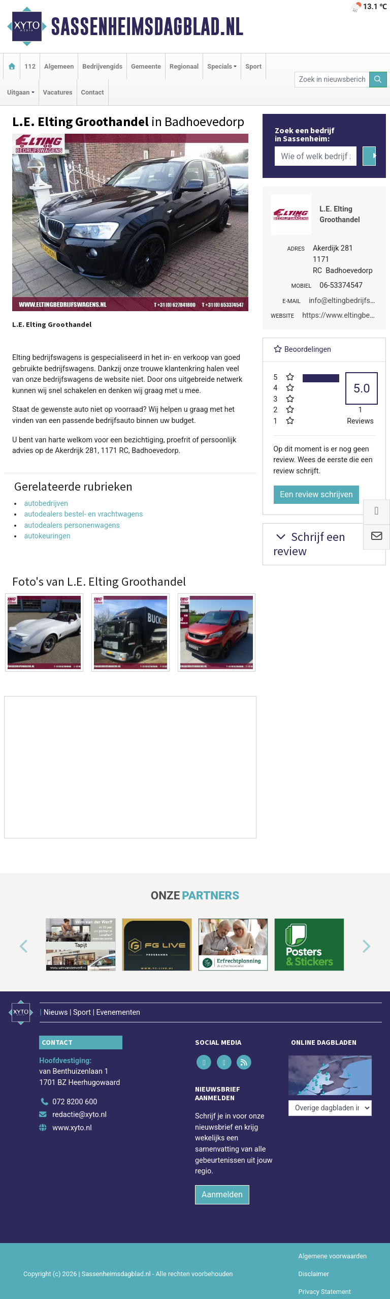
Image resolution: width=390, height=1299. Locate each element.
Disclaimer (314, 1274)
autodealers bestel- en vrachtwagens (83, 514)
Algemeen (59, 66)
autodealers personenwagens (72, 525)
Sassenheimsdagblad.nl (147, 26)
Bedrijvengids (102, 66)
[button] (12, 946)
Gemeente (146, 66)
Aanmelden (222, 1194)
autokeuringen (47, 536)
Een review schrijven (316, 494)
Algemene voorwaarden (333, 1256)
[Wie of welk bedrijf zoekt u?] (315, 156)
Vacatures (58, 92)
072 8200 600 (74, 1102)
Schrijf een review (309, 544)
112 (30, 66)
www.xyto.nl (71, 1128)
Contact (92, 92)
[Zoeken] (378, 79)
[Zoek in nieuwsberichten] (332, 79)
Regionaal (184, 66)
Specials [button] (219, 66)
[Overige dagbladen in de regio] (330, 1108)
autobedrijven (46, 503)
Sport (253, 66)
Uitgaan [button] (18, 92)
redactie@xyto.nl (79, 1114)
